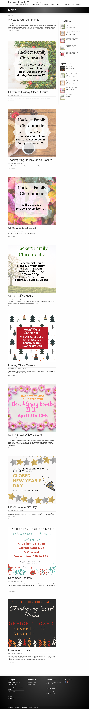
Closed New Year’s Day (22, 507)
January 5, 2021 (21, 299)
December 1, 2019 (18, 581)
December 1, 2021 (18, 95)
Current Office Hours (20, 295)
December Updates (20, 578)
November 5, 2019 (18, 653)
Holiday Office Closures (22, 365)
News (52, 4)
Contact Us (58, 4)
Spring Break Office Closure (25, 434)
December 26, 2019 (19, 510)
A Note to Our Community (23, 19)
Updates (10, 95)
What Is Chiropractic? (25, 4)
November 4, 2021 (18, 231)
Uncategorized (12, 23)
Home (16, 4)
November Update (19, 650)
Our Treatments (45, 4)
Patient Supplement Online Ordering (16, 687)
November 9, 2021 (18, 163)
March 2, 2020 (17, 438)
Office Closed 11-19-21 (22, 227)
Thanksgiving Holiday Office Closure (30, 159)
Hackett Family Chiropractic (14, 682)
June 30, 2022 (20, 23)
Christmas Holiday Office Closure (28, 92)
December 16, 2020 (22, 368)
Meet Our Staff (36, 4)
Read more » (11, 33)
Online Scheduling (76, 4)
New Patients (67, 4)
